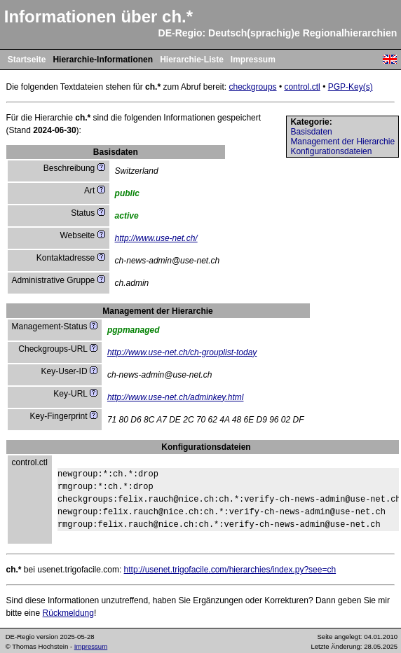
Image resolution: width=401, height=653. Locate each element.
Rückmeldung (68, 613)
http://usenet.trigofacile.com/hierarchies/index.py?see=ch (230, 570)
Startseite (27, 59)
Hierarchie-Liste (192, 59)
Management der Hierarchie (342, 141)
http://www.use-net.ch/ (156, 238)
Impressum (253, 59)
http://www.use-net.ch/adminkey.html (175, 397)
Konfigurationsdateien (331, 151)
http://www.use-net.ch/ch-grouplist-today (182, 352)
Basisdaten (311, 132)
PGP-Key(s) (350, 87)
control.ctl (302, 87)
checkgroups (253, 87)
